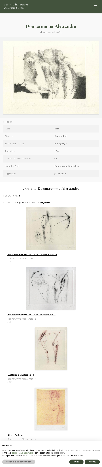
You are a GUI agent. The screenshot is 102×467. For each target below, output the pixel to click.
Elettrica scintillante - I (20, 375)
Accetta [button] (92, 462)
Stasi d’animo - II (16, 435)
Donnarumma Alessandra (51, 26)
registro (45, 202)
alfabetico (32, 202)
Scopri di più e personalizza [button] (18, 462)
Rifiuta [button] (76, 462)
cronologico (17, 202)
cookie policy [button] (59, 453)
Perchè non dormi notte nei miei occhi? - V (31, 315)
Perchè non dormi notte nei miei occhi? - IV (32, 254)
